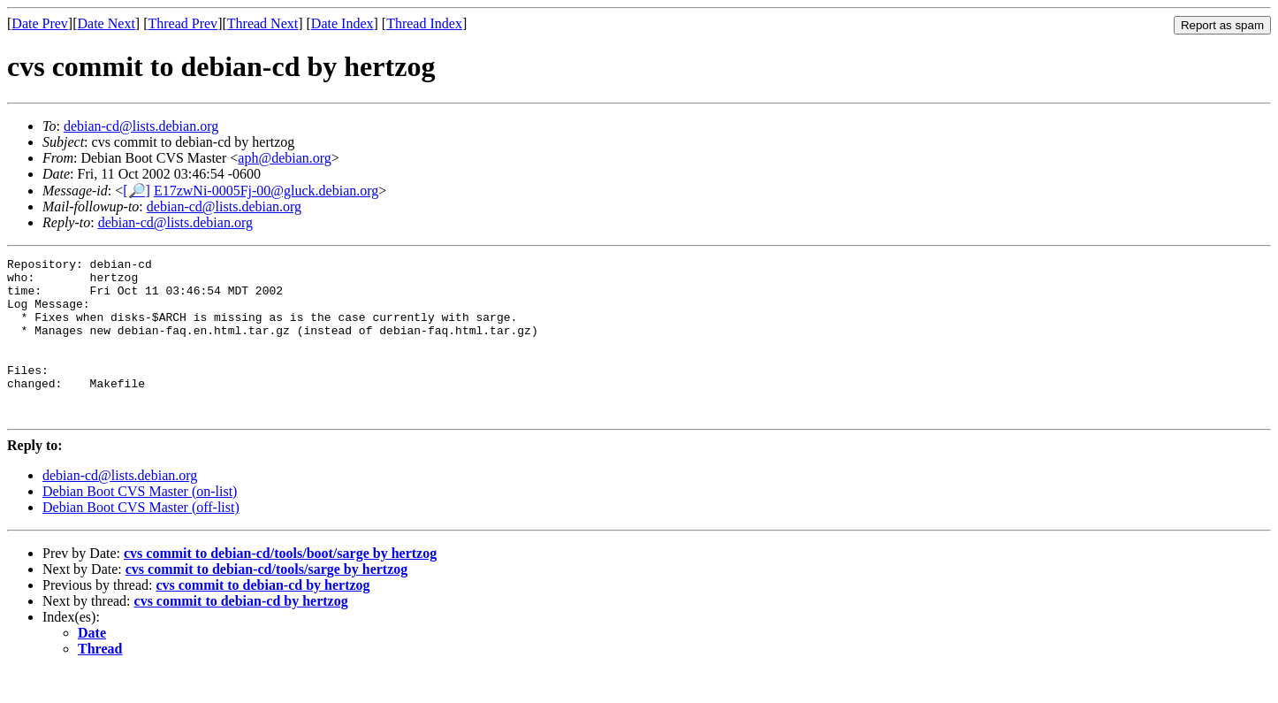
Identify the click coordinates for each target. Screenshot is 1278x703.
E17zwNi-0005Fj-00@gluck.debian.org (266, 190)
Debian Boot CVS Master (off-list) (141, 538)
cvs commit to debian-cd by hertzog (262, 616)
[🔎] (136, 190)
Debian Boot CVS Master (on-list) (139, 523)
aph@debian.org (284, 157)
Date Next (106, 23)
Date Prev (39, 23)
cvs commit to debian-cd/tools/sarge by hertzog (267, 600)
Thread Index (424, 23)
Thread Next (262, 23)
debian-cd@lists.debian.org (141, 126)
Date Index (342, 23)
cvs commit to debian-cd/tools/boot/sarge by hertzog (280, 584)
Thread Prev (182, 23)
